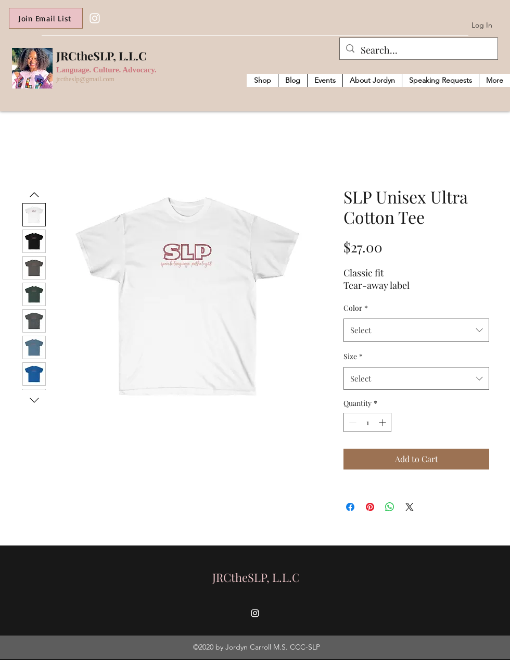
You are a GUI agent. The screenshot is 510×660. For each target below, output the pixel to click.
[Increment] (383, 422)
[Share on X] (409, 507)
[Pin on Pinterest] (370, 507)
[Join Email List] (46, 18)
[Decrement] (351, 422)
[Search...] (418, 50)
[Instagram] (94, 18)
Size (353, 356)
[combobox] (416, 330)
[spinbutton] (367, 422)
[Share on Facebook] (350, 507)
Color (355, 308)
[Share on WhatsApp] (390, 507)
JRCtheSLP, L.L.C (101, 56)
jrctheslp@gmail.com (85, 79)
